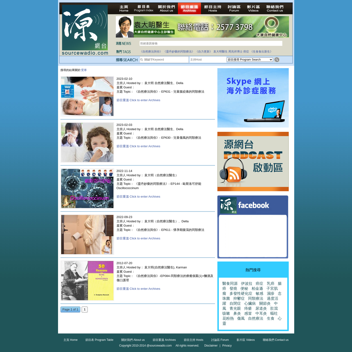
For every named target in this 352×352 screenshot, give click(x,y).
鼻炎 (237, 313)
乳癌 (270, 283)
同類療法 (255, 298)
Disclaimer (211, 345)
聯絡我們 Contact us (276, 340)
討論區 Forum (220, 340)
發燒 (233, 288)
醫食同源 (230, 283)
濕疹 (270, 293)
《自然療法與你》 (151, 51)
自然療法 (255, 318)
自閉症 (235, 303)
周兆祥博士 (235, 51)
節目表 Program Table (99, 340)
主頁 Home (71, 340)
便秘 (244, 288)
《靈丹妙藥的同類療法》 (179, 51)
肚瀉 (274, 308)
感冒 (248, 313)
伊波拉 (246, 283)
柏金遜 (257, 288)
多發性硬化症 (241, 293)
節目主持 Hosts (193, 340)
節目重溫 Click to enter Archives (138, 100)
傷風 (241, 318)
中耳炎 (261, 313)
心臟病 (250, 303)
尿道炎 (261, 308)
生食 (270, 318)
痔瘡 (248, 308)
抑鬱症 (239, 298)
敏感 (259, 293)
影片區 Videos (246, 340)
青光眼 (235, 308)
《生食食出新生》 (261, 51)
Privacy (227, 345)
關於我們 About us (133, 340)
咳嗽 (226, 313)
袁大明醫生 (220, 51)
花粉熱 (228, 318)
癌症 (246, 51)
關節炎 (265, 303)
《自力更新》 (203, 51)
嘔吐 (274, 313)
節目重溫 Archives (164, 340)
